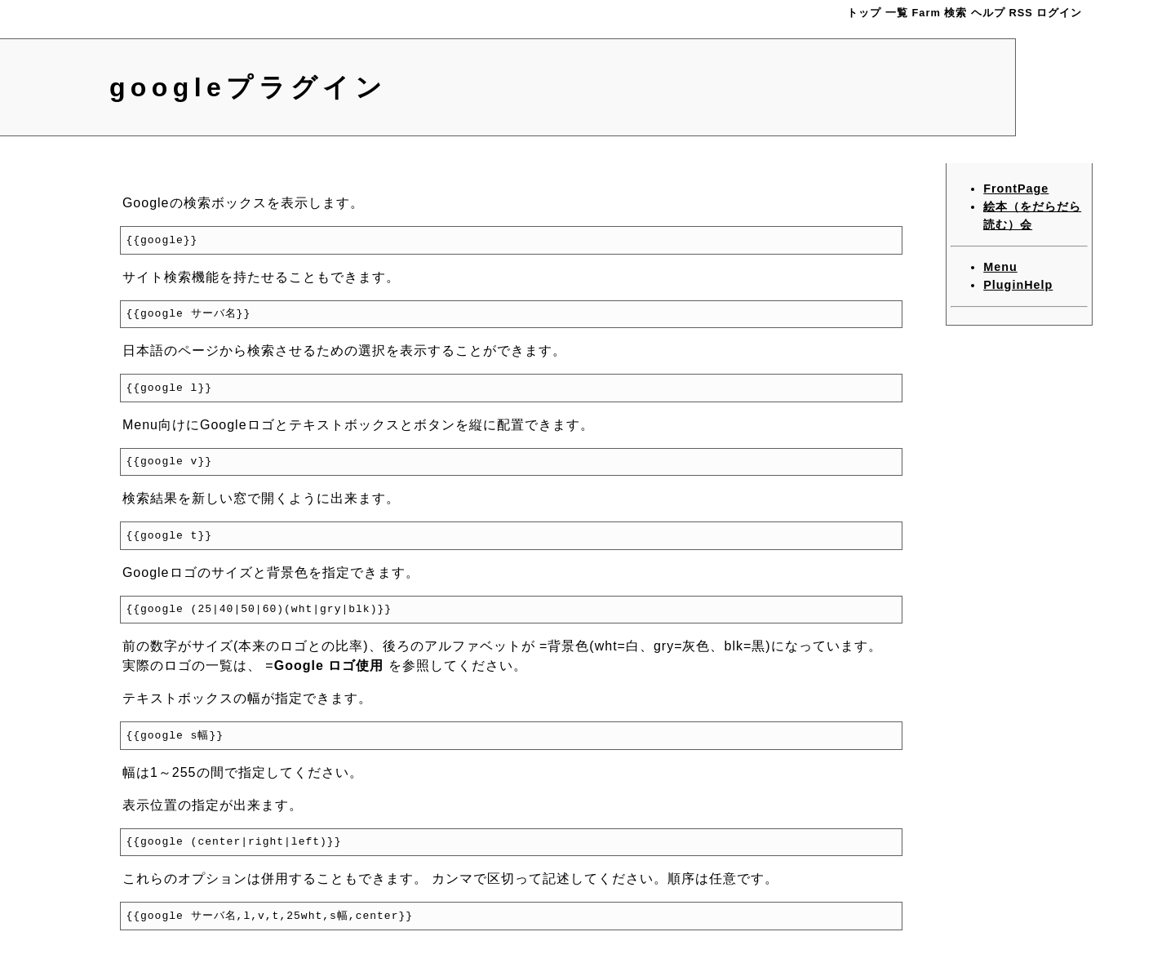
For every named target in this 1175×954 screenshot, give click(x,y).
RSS (1021, 13)
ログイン (1059, 13)
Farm (926, 13)
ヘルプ (988, 13)
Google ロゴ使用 (329, 665)
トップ (864, 13)
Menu (1000, 266)
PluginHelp (1018, 284)
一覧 (896, 13)
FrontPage (1016, 188)
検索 (955, 13)
